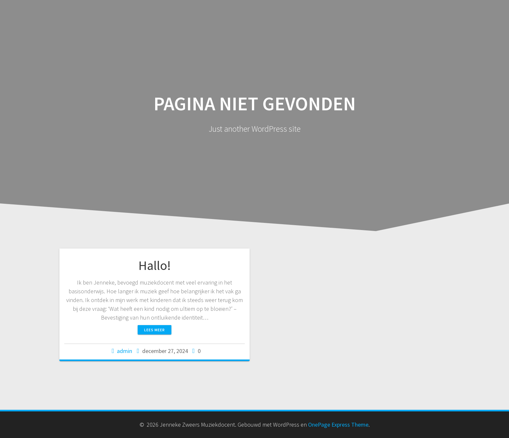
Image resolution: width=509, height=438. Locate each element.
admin (124, 351)
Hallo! (154, 265)
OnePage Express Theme (338, 424)
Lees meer (154, 329)
